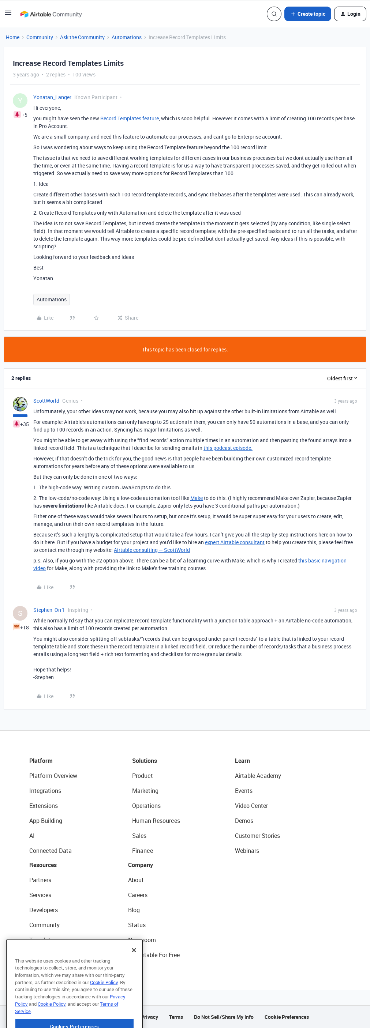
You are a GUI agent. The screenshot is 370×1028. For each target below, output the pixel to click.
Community (39, 37)
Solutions (144, 761)
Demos (244, 821)
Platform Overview (53, 776)
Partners (40, 880)
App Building (45, 821)
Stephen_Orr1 (49, 609)
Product (142, 776)
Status (137, 925)
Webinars (247, 851)
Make (196, 497)
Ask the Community (82, 37)
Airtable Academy (258, 776)
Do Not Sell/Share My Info (224, 1016)
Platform (41, 761)
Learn (242, 761)
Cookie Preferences (287, 1016)
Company (140, 865)
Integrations (45, 791)
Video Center (251, 806)
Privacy (149, 1016)
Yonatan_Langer (52, 97)
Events (244, 791)
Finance (142, 851)
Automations (127, 37)
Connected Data (50, 851)
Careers (137, 895)
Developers (43, 910)
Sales (139, 836)
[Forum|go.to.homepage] (50, 14)
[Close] (134, 964)
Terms (176, 1016)
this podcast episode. (228, 447)
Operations (146, 806)
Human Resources (156, 821)
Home (12, 37)
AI (32, 836)
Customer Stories (257, 836)
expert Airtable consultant (235, 542)
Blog (134, 910)
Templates (42, 940)
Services (40, 895)
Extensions (43, 806)
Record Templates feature (129, 118)
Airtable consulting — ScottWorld (152, 549)
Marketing (145, 791)
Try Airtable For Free (154, 955)
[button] (8, 15)
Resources (43, 865)
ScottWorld (46, 400)
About (136, 880)
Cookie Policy (104, 996)
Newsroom (142, 940)
